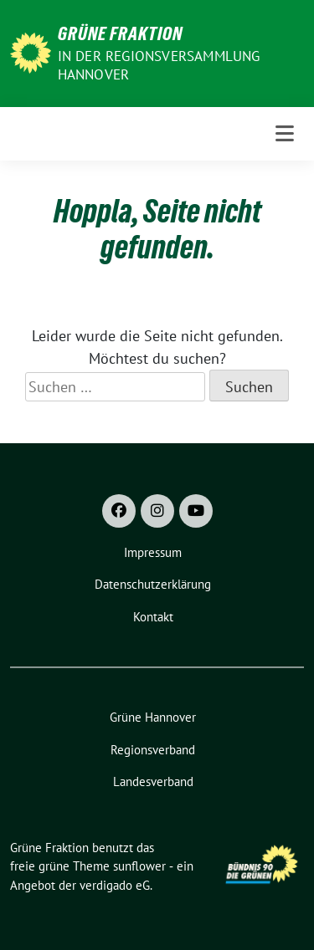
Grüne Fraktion (120, 33)
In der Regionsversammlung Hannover (159, 65)
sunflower (139, 866)
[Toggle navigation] (284, 134)
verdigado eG (115, 885)
